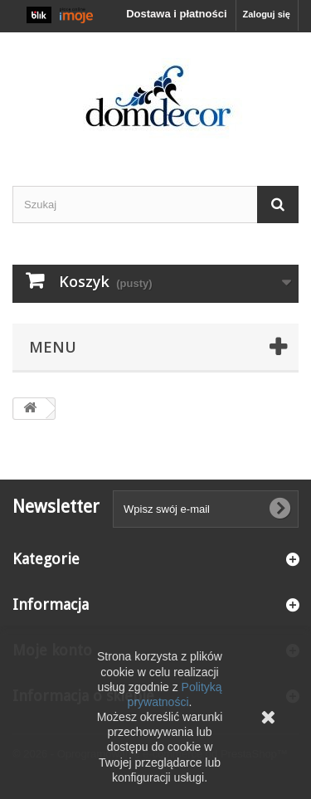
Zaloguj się (266, 14)
